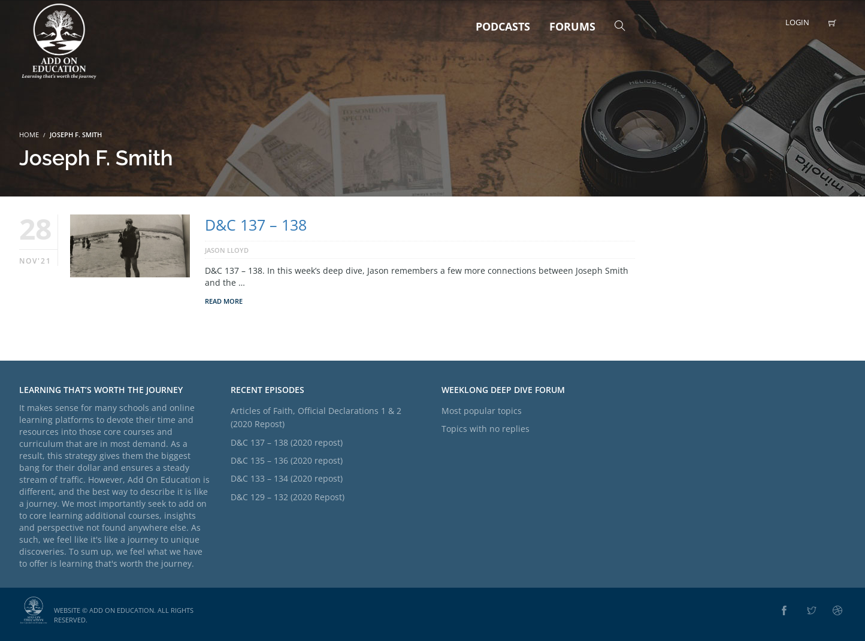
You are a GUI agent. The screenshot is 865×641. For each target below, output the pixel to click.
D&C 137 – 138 (256, 224)
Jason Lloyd (227, 250)
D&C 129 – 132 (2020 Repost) (287, 497)
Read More (224, 301)
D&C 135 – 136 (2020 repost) (287, 460)
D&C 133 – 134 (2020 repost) (287, 478)
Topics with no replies (485, 428)
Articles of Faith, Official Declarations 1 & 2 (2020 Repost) (316, 417)
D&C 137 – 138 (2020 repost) (287, 442)
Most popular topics (481, 410)
